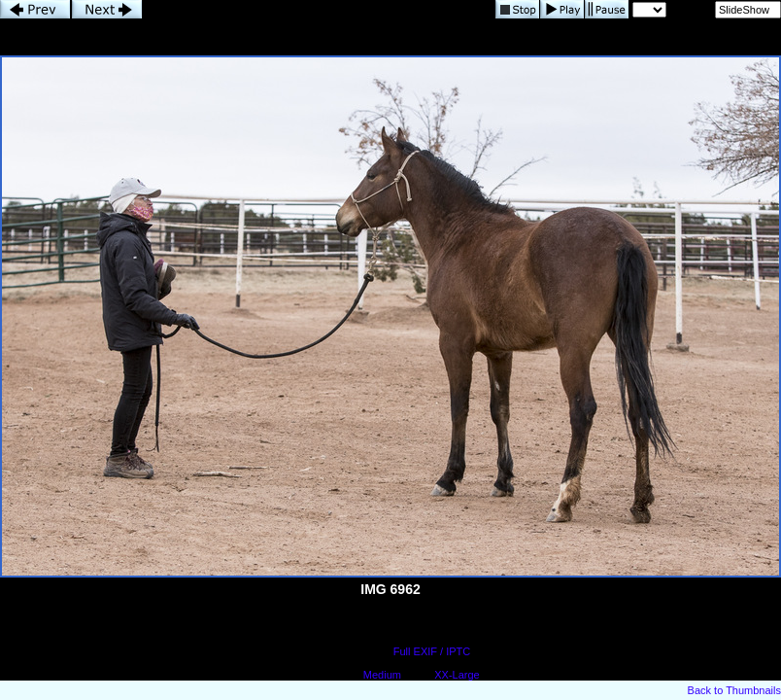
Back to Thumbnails (734, 690)
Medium (382, 675)
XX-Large (456, 675)
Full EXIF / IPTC (431, 651)
